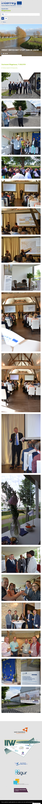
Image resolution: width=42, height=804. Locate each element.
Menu (4, 22)
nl (2, 18)
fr (6, 18)
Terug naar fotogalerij (9, 68)
